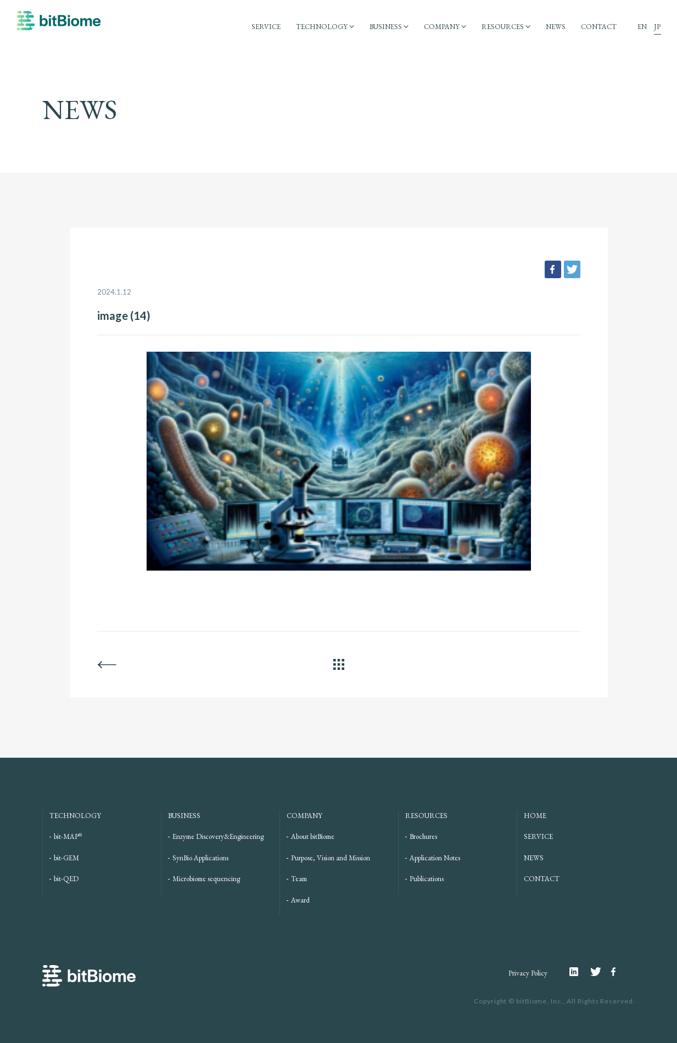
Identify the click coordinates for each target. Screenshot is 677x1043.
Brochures (423, 836)
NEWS (556, 26)
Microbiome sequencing (206, 878)
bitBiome (58, 26)
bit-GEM (66, 857)
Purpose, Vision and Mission (330, 857)
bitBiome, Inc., (541, 1001)
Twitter (600, 971)
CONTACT (599, 26)
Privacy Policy (527, 973)
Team (299, 878)
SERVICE (266, 26)
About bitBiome (312, 836)
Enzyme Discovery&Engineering (218, 836)
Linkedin (579, 971)
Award (300, 900)
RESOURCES (503, 26)
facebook (553, 269)
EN (642, 26)
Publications (427, 878)
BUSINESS (386, 26)
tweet (572, 269)
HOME (535, 815)
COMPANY (442, 26)
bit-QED (66, 878)
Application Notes (435, 857)
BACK (106, 664)
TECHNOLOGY (322, 26)
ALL (338, 664)
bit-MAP (68, 836)
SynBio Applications (200, 857)
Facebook (615, 971)
